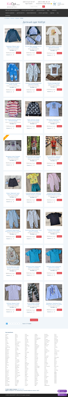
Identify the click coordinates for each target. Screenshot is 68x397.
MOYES (36, 384)
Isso (25, 361)
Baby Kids (7, 353)
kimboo (26, 370)
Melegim (36, 344)
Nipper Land (46, 344)
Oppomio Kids (46, 350)
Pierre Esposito (47, 366)
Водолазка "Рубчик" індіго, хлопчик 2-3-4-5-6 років (13, 47)
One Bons (46, 349)
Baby (6, 348)
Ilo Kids (26, 357)
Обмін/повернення (31, 13)
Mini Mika (36, 358)
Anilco (6, 340)
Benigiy (6, 380)
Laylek (26, 379)
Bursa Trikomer (18, 342)
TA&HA (55, 343)
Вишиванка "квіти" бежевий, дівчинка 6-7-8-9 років (13, 157)
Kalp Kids (26, 365)
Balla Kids (7, 365)
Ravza (45, 375)
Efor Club (16, 376)
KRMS (26, 375)
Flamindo (26, 339)
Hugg (26, 354)
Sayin (45, 384)
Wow (55, 365)
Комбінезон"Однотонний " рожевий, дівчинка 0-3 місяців (53, 194)
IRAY (25, 358)
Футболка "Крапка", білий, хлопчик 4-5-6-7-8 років (13, 304)
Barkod (6, 367)
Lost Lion (26, 384)
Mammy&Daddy (37, 338)
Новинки (54, 10)
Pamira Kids (46, 356)
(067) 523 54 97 (29, 2)
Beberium (7, 372)
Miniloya (36, 365)
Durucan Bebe (17, 375)
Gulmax (26, 348)
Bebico (6, 376)
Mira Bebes (37, 373)
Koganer (26, 373)
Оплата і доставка (43, 13)
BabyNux (6, 362)
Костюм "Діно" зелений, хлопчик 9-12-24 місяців (33, 47)
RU (54, 1)
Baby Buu (7, 350)
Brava (16, 340)
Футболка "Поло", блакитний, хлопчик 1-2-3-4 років (33, 267)
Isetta (26, 359)
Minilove (36, 363)
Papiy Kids (46, 357)
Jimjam (26, 362)
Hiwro (26, 353)
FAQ (58, 13)
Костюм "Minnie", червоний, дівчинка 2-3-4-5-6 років (54, 157)
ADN (6, 335)
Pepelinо (45, 362)
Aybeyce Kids (7, 347)
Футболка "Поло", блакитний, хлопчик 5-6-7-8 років (54, 267)
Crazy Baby (17, 359)
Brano (16, 339)
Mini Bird (36, 354)
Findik (26, 336)
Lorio (26, 382)
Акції (48, 10)
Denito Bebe (17, 365)
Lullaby (36, 334)
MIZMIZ (36, 379)
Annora (6, 342)
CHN (16, 350)
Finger (26, 338)
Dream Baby (17, 372)
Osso (45, 353)
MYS (45, 338)
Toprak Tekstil (56, 350)
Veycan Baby (56, 357)
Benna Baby (7, 381)
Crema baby (17, 361)
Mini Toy (36, 359)
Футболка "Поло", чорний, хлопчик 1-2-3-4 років (53, 230)
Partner (45, 358)
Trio (55, 356)
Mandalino (36, 339)
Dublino (16, 373)
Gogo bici (26, 344)
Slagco (55, 335)
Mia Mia (36, 348)
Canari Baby (17, 345)
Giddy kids (27, 342)
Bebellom (7, 371)
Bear (6, 368)
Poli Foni (45, 370)
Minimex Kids (37, 367)
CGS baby (16, 349)
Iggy (25, 356)
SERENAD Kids (47, 385)
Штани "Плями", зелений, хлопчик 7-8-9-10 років (33, 304)
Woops (55, 363)
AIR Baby (6, 338)
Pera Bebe (46, 363)
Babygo (6, 359)
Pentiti (45, 361)
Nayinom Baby (47, 340)
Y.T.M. (55, 367)
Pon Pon (45, 371)
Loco (26, 381)
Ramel (45, 373)
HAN (26, 350)
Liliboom (26, 380)
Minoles (36, 371)
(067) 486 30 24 (44, 2)
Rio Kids (45, 377)
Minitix (36, 368)
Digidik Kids (17, 367)
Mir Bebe (36, 372)
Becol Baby (7, 379)
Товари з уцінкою (9, 13)
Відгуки (52, 13)
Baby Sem (7, 356)
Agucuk (6, 336)
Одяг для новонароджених (12, 10)
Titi (54, 348)
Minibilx (36, 361)
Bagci (6, 363)
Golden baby (27, 345)
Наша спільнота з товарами (63, 391)
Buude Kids (17, 343)
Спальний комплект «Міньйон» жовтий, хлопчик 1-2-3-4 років (33, 194)
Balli (6, 366)
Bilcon (16, 334)
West (55, 359)
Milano (36, 350)
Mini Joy (36, 356)
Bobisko (16, 336)
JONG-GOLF (27, 363)
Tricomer (55, 354)
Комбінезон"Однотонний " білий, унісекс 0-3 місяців (33, 230)
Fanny (26, 334)
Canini (16, 347)
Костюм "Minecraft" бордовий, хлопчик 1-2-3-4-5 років (33, 157)
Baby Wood (7, 357)
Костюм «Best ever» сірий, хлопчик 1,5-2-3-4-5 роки (13, 267)
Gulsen (26, 349)
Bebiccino (7, 375)
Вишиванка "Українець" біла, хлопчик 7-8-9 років (54, 120)
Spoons (55, 338)
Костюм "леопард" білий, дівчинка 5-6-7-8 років (54, 83)
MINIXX (36, 370)
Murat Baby (46, 335)
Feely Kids (26, 335)
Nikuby (45, 343)
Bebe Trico (7, 370)
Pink (45, 367)
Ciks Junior (17, 356)
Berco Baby (7, 384)
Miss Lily (36, 376)
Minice (36, 362)
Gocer (26, 343)
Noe (45, 347)
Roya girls (46, 380)
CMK (16, 358)
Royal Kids (46, 381)
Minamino (36, 353)
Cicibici (16, 352)
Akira (6, 339)
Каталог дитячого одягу (27, 10)
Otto (45, 354)
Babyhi (6, 361)
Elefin (16, 377)
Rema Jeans (46, 376)
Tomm (55, 349)
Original (45, 352)
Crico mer (17, 362)
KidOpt (55, 373)
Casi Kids (16, 348)
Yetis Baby (56, 370)
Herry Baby (27, 352)
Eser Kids (16, 382)
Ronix (45, 379)
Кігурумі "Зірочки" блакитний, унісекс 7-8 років (13, 84)
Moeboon (36, 380)
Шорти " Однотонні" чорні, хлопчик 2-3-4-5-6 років (13, 193)
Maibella (36, 335)
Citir (16, 357)
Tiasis (55, 345)
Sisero (55, 334)
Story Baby (56, 340)
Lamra (26, 377)
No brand (46, 345)
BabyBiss (7, 358)
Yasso (55, 368)
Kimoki (26, 371)
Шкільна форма (40, 10)
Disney (16, 368)
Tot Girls (55, 352)
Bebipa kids (7, 377)
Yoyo (55, 371)
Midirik (36, 349)
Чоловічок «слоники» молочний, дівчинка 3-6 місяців (33, 84)
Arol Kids (6, 345)
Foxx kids (26, 340)
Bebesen (6, 373)
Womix (55, 362)
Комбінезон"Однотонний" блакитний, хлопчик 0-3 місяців (13, 230)
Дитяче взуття (20, 13)
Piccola (45, 365)
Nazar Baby (46, 342)
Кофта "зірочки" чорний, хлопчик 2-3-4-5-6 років (33, 120)
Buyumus (16, 344)
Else (16, 379)
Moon (36, 381)
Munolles (46, 334)
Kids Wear (26, 368)
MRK (35, 385)
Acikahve (6, 334)
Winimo (55, 361)
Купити (19, 53)
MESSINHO (37, 347)
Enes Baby (17, 380)
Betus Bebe (7, 385)
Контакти (7, 15)
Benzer (6, 382)
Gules (26, 347)
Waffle (55, 358)
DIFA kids (16, 366)
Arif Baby (7, 343)
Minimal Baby (37, 366)
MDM (36, 342)
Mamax (36, 336)
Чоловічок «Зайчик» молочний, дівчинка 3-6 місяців (54, 47)
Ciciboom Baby (17, 353)
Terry (55, 344)
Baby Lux (6, 354)
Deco (16, 363)
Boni (16, 338)
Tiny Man (55, 347)
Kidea (26, 366)
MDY (35, 343)
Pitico (45, 368)
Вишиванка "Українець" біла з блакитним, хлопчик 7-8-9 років (54, 304)
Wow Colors (56, 366)
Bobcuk (16, 335)
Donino (16, 371)
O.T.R (45, 348)
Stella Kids (56, 339)
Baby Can (7, 352)
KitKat (26, 372)
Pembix (45, 359)
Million (36, 352)
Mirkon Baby (37, 375)
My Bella (45, 336)
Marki (36, 340)
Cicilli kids (16, 354)
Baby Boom (7, 349)
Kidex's (26, 367)
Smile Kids (56, 336)
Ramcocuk (46, 372)
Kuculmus (26, 376)
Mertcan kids (37, 345)
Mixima (36, 377)
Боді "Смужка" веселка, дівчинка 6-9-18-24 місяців (13, 120)
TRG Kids (55, 353)
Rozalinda (46, 382)
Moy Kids (36, 382)
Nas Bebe (46, 339)
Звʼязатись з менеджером (62, 395)
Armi (6, 344)
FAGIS (16, 385)
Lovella (26, 385)
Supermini (56, 342)
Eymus (16, 384)
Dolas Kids (17, 370)
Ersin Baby (17, 381)
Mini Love (36, 357)
